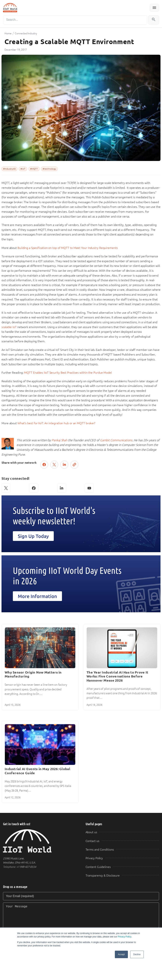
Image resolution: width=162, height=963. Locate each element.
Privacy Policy (124, 936)
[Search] (75, 19)
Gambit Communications (116, 440)
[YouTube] (89, 488)
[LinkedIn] (61, 488)
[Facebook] (33, 488)
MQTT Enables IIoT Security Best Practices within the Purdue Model (68, 372)
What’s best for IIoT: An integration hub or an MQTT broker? (56, 423)
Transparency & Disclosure (103, 875)
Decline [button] (137, 954)
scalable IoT (9, 327)
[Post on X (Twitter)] (54, 465)
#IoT (23, 169)
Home (8, 33)
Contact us (92, 841)
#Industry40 (9, 169)
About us (91, 832)
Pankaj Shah (59, 440)
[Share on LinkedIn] (64, 465)
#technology (49, 169)
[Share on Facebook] (44, 465)
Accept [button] (121, 954)
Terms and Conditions (100, 849)
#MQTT (34, 169)
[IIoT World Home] (40, 841)
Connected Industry (26, 33)
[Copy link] (74, 465)
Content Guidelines (98, 867)
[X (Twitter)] (5, 488)
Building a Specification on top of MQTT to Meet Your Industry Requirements (68, 248)
